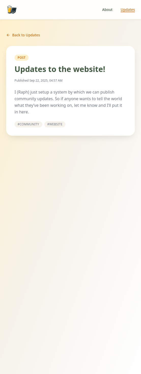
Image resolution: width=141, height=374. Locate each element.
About (107, 9)
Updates (128, 9)
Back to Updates (23, 35)
